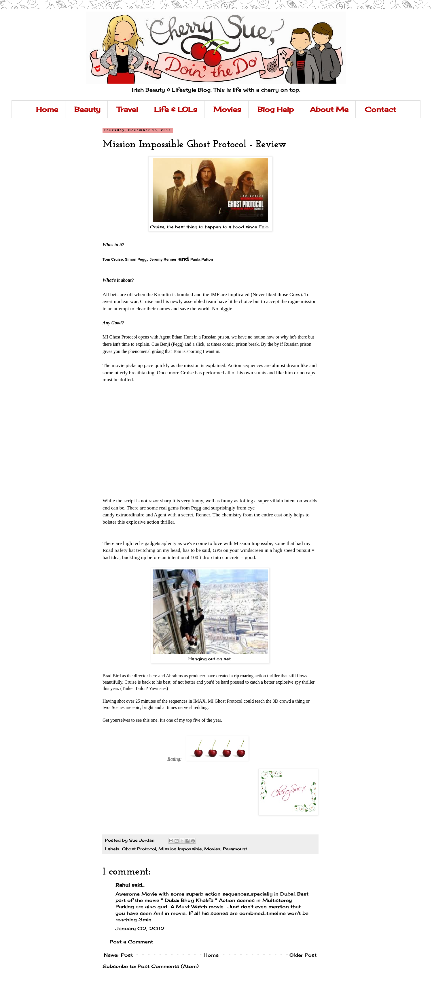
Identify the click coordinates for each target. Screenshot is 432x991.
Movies (227, 109)
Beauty (87, 109)
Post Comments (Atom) (168, 966)
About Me (329, 109)
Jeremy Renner (163, 259)
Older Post (303, 955)
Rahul (122, 885)
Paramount (235, 848)
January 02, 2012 (139, 928)
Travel (127, 109)
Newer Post (118, 955)
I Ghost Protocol (120, 336)
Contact (380, 109)
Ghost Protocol (139, 848)
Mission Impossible (180, 848)
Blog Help (275, 109)
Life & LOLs (175, 109)
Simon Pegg (136, 259)
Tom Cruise (113, 259)
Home (47, 109)
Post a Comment (131, 942)
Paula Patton (201, 259)
